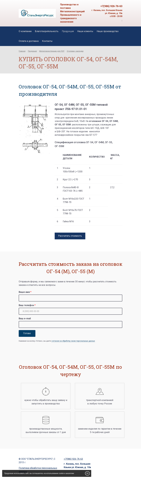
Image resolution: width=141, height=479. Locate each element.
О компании (25, 31)
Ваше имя (24, 292)
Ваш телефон (26, 305)
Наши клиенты (85, 31)
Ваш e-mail (25, 318)
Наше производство (108, 31)
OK (87, 473)
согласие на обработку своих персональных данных (73, 341)
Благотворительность (46, 31)
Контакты (47, 41)
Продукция (68, 31)
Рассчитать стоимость (70, 235)
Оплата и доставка (29, 41)
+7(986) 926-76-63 (111, 6)
